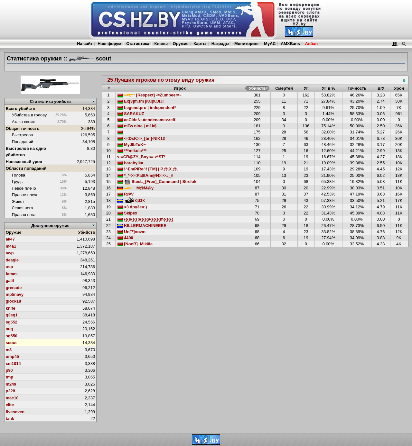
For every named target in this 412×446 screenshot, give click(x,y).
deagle (12, 260)
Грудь (17, 181)
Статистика (137, 43)
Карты (199, 43)
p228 (10, 390)
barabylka (130, 162)
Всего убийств (20, 108)
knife (10, 308)
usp (9, 266)
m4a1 (11, 246)
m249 (11, 384)
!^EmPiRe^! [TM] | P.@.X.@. (147, 169)
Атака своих (23, 121)
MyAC (270, 43)
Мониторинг (246, 43)
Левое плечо (24, 188)
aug (9, 328)
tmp (9, 377)
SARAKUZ (130, 113)
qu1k (131, 200)
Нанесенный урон (24, 161)
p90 (9, 370)
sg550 (11, 335)
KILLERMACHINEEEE (141, 225)
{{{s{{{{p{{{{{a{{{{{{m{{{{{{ (145, 219)
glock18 (13, 301)
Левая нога (22, 207)
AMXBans (290, 43)
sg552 (11, 322)
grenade (14, 287)
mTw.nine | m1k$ (137, 125)
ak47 (10, 239)
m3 (9, 349)
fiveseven (15, 411)
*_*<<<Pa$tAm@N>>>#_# (145, 175)
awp (10, 252)
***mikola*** (132, 150)
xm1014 (13, 363)
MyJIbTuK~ (131, 144)
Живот (18, 201)
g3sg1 (12, 315)
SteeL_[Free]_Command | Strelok (156, 181)
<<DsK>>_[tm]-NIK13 (141, 138)
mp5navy (14, 294)
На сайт (84, 43)
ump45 (12, 356)
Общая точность (23, 128)
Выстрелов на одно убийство (26, 151)
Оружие (181, 43)
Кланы (161, 43)
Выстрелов (22, 134)
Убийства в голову (29, 115)
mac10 (12, 398)
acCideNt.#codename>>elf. (146, 119)
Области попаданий (26, 168)
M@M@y (135, 188)
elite (10, 404)
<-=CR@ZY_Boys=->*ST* (141, 156)
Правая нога (23, 214)
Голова (18, 175)
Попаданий (22, 141)
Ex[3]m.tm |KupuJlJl (140, 101)
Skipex (127, 213)
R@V (125, 194)
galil (10, 280)
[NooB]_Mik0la (135, 243)
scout (11, 342)
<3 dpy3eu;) (132, 207)
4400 (125, 237)
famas (12, 273)
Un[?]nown (131, 231)
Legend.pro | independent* (146, 107)
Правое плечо (25, 194)
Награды (220, 43)
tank (10, 418)
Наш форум (109, 43)
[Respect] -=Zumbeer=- (149, 95)
